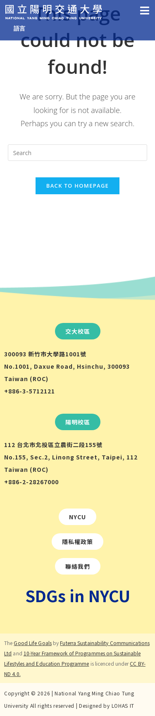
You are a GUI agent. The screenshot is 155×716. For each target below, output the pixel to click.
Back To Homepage (77, 185)
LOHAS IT (123, 705)
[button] (77, 331)
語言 (19, 28)
